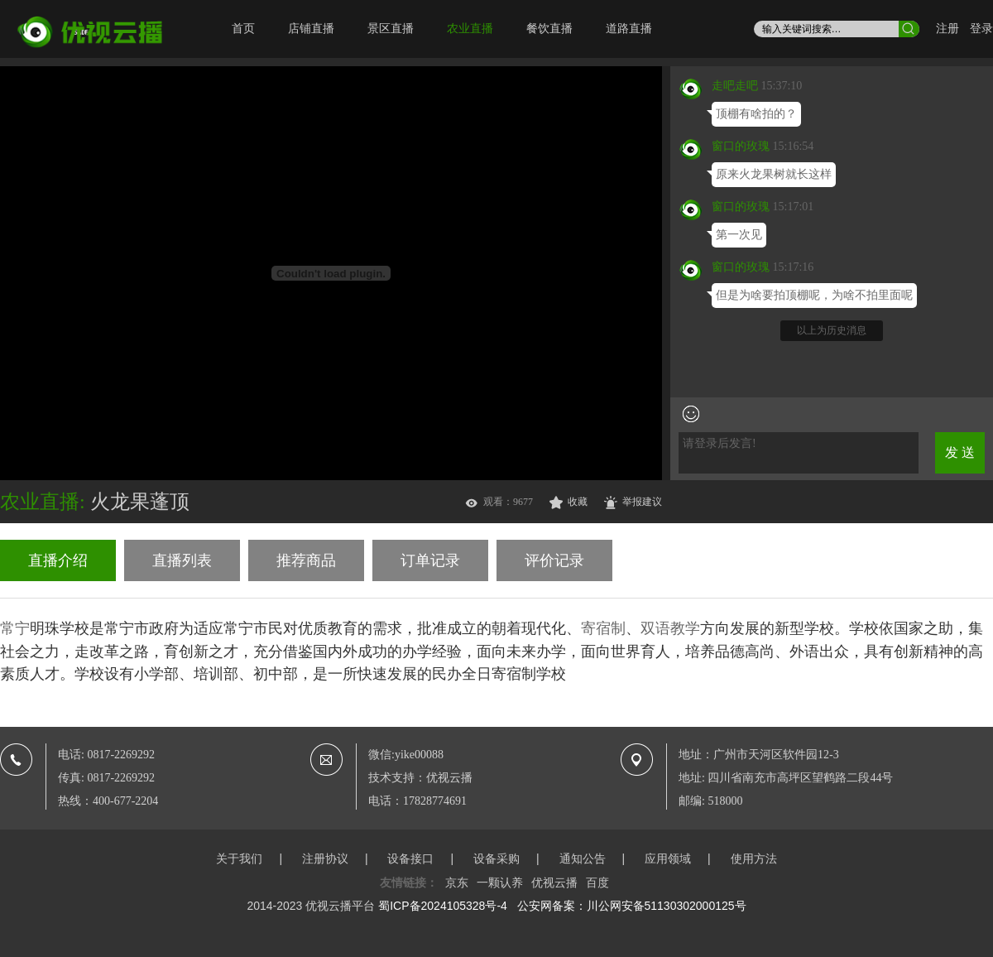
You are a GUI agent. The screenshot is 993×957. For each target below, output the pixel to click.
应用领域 (668, 858)
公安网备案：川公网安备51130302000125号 (631, 905)
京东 (456, 882)
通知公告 (582, 858)
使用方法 (754, 858)
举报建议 (642, 501)
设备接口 (410, 858)
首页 (243, 28)
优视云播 (554, 882)
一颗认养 (500, 882)
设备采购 (496, 858)
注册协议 (325, 858)
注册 (947, 28)
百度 (597, 882)
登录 (981, 28)
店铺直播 (311, 28)
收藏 (578, 501)
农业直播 (470, 28)
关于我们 (239, 858)
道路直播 (629, 28)
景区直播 (390, 28)
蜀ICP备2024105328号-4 (442, 905)
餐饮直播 (549, 28)
